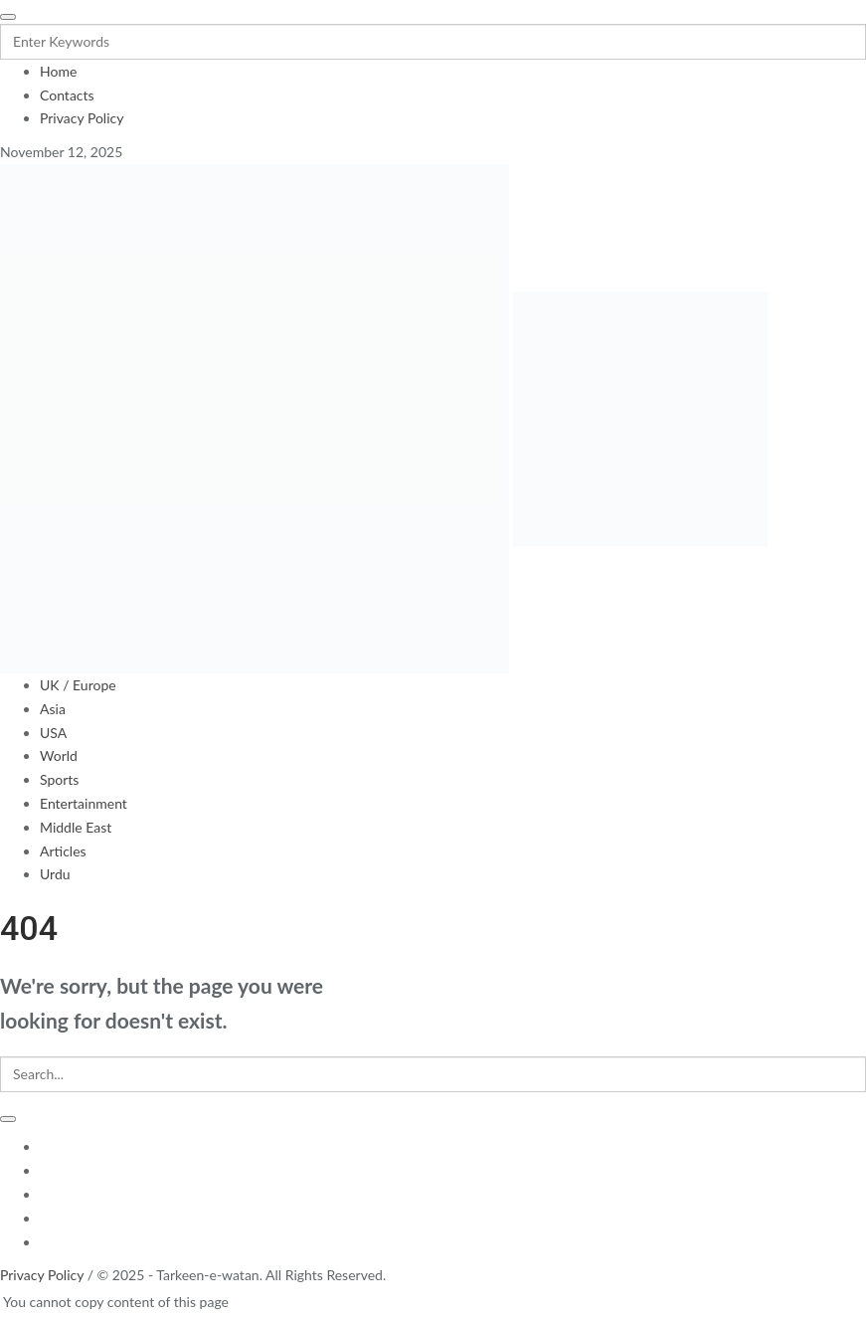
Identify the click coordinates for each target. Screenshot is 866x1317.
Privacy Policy (42, 1274)
